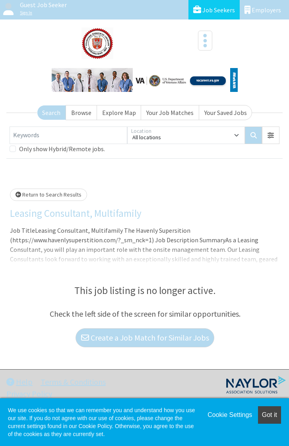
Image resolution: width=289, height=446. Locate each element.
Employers (262, 10)
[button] (270, 135)
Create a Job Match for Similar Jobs (145, 338)
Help (19, 382)
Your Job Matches (170, 113)
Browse (81, 113)
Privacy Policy (29, 394)
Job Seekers (214, 10)
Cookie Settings (230, 414)
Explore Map (119, 113)
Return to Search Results (48, 194)
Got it (269, 414)
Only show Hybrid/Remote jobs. (62, 149)
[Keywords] (68, 135)
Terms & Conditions (73, 382)
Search (51, 113)
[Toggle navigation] (205, 41)
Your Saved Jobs (225, 113)
